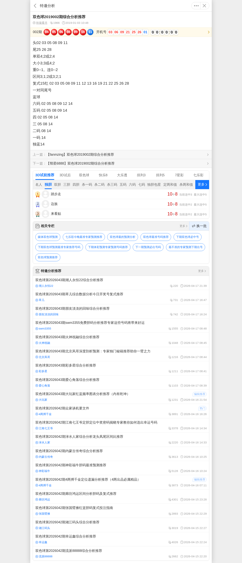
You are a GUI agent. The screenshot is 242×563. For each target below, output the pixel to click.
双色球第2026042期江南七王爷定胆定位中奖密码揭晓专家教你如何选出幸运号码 (121, 425)
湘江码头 (42, 528)
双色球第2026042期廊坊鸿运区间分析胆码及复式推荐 (121, 496)
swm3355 (43, 328)
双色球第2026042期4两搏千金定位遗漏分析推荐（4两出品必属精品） (121, 482)
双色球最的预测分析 (122, 236)
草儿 (39, 300)
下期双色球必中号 (187, 236)
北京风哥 (42, 357)
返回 (35, 5)
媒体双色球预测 (48, 236)
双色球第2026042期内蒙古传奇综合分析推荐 (121, 454)
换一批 (199, 226)
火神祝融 (42, 342)
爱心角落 (42, 385)
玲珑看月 (40, 23)
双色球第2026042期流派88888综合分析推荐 (121, 553)
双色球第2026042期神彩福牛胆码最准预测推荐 (121, 468)
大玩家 (41, 399)
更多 (196, 5)
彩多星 (41, 371)
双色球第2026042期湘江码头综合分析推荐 (121, 525)
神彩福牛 (42, 471)
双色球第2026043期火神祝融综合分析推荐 (121, 340)
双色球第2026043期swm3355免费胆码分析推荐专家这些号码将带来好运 (121, 326)
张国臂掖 (42, 513)
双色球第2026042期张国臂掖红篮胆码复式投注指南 (121, 511)
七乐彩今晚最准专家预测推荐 (83, 236)
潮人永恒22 (44, 285)
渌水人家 (42, 442)
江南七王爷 (44, 428)
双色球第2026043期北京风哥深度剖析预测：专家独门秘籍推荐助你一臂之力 (121, 354)
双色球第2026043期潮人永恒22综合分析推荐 (121, 283)
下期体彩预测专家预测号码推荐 (108, 247)
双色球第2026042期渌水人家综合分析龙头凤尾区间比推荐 (121, 439)
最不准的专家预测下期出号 (186, 247)
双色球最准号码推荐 (156, 236)
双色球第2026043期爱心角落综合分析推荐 (121, 383)
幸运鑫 (41, 542)
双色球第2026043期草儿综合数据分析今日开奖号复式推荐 (121, 297)
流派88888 (44, 556)
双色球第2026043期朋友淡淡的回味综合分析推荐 (121, 311)
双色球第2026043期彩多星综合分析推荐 (121, 368)
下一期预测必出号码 (148, 247)
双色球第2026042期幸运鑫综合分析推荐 (121, 539)
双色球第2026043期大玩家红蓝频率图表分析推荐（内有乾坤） (121, 397)
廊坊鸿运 (42, 499)
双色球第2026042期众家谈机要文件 (121, 411)
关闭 (204, 5)
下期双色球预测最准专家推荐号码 (59, 247)
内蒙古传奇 (44, 456)
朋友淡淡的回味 (47, 314)
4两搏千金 (43, 414)
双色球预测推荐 (48, 257)
